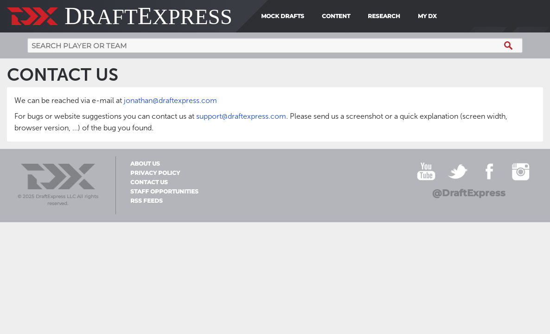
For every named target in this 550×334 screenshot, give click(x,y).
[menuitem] (443, 16)
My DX (427, 16)
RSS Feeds (146, 201)
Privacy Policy (155, 173)
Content (336, 16)
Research (384, 16)
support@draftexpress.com (241, 116)
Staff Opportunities (164, 191)
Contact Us (149, 182)
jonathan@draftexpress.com (170, 100)
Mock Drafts (282, 16)
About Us (145, 164)
